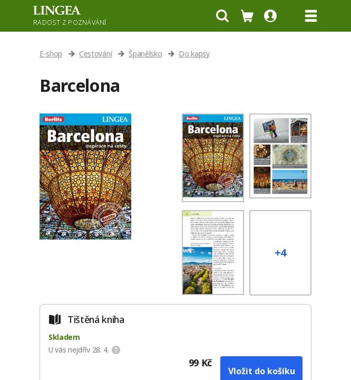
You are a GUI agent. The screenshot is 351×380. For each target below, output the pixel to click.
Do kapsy (194, 54)
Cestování (95, 54)
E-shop (51, 54)
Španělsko (145, 54)
